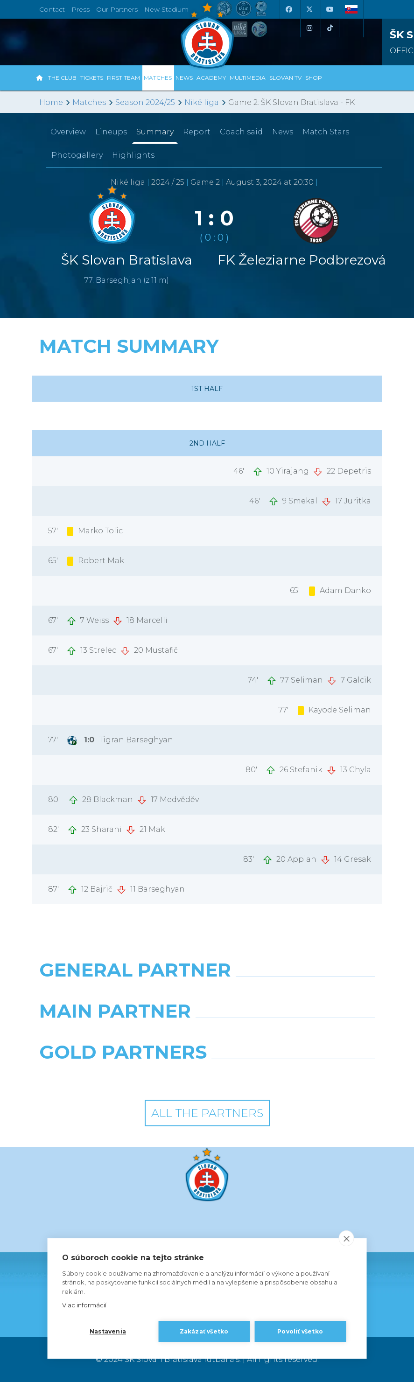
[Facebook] (289, 9)
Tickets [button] (91, 77)
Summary (155, 131)
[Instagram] (309, 28)
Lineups (111, 131)
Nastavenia (108, 1331)
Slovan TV (285, 77)
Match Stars (325, 131)
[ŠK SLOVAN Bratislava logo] (207, 35)
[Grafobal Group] (294, 1075)
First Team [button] (123, 77)
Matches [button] (158, 77)
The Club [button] (62, 77)
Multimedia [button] (248, 77)
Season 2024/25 (145, 102)
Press (80, 9)
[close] (346, 1238)
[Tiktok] (330, 28)
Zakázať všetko (204, 1331)
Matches (89, 102)
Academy (211, 77)
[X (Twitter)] (309, 9)
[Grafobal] (119, 1034)
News (184, 77)
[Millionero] (294, 1034)
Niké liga (201, 102)
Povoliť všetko (300, 1331)
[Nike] (207, 993)
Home (51, 102)
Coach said (241, 131)
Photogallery (77, 155)
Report (197, 131)
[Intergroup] (119, 1075)
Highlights (133, 155)
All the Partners (207, 1113)
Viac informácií (84, 1305)
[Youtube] (330, 9)
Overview (68, 131)
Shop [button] (313, 77)
